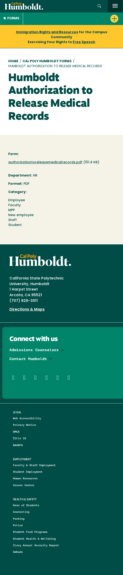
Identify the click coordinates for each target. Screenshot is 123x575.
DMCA (16, 431)
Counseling (21, 511)
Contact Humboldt (28, 359)
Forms (11, 18)
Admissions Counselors (34, 350)
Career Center (23, 485)
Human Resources (25, 478)
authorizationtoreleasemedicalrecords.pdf (45, 162)
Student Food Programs (30, 532)
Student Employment (28, 471)
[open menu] (115, 6)
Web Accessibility (27, 418)
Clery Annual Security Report (36, 545)
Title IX (19, 438)
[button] (99, 6)
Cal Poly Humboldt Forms (47, 61)
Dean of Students (26, 505)
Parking (18, 518)
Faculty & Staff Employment (34, 465)
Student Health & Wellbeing (34, 538)
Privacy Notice (24, 425)
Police (18, 525)
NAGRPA (18, 445)
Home (13, 61)
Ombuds (18, 552)
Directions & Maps (27, 310)
